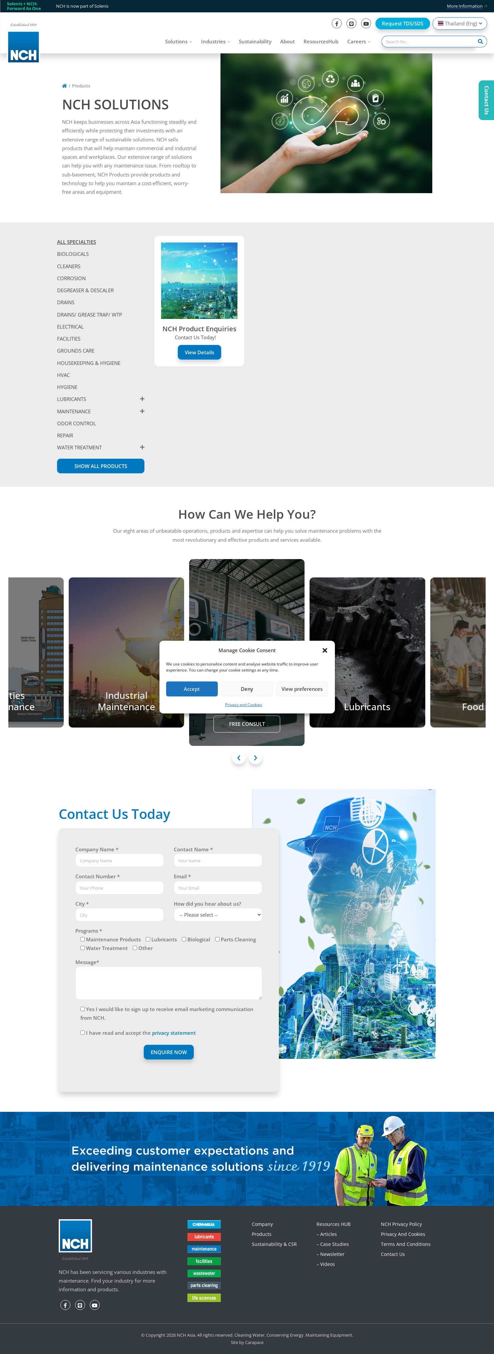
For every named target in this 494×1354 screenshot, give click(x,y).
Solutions (176, 41)
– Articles (327, 1234)
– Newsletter (331, 1254)
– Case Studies (333, 1244)
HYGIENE (67, 387)
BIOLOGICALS (73, 254)
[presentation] (238, 757)
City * (82, 903)
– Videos (326, 1264)
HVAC (63, 375)
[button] (325, 649)
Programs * (88, 930)
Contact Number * (97, 876)
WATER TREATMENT (79, 447)
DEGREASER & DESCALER (85, 290)
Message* (87, 962)
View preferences (302, 689)
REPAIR (65, 435)
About (287, 41)
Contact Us (393, 1254)
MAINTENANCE (74, 411)
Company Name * (96, 849)
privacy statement (174, 1032)
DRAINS (65, 302)
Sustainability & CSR (274, 1244)
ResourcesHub (321, 41)
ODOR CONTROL (76, 423)
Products (262, 1234)
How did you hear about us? (207, 903)
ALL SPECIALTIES (76, 242)
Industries (213, 41)
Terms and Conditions (406, 1244)
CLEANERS (68, 266)
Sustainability (255, 41)
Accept (192, 689)
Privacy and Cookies (243, 705)
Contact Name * (193, 849)
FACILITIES (68, 338)
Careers (356, 41)
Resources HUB (334, 1224)
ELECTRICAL (70, 326)
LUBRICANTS (71, 399)
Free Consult (247, 724)
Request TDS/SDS (402, 23)
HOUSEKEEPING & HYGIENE (88, 363)
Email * (182, 876)
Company (262, 1224)
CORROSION (71, 278)
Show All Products (100, 466)
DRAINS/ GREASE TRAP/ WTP (89, 314)
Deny (247, 689)
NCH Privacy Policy (401, 1224)
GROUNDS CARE (75, 350)
